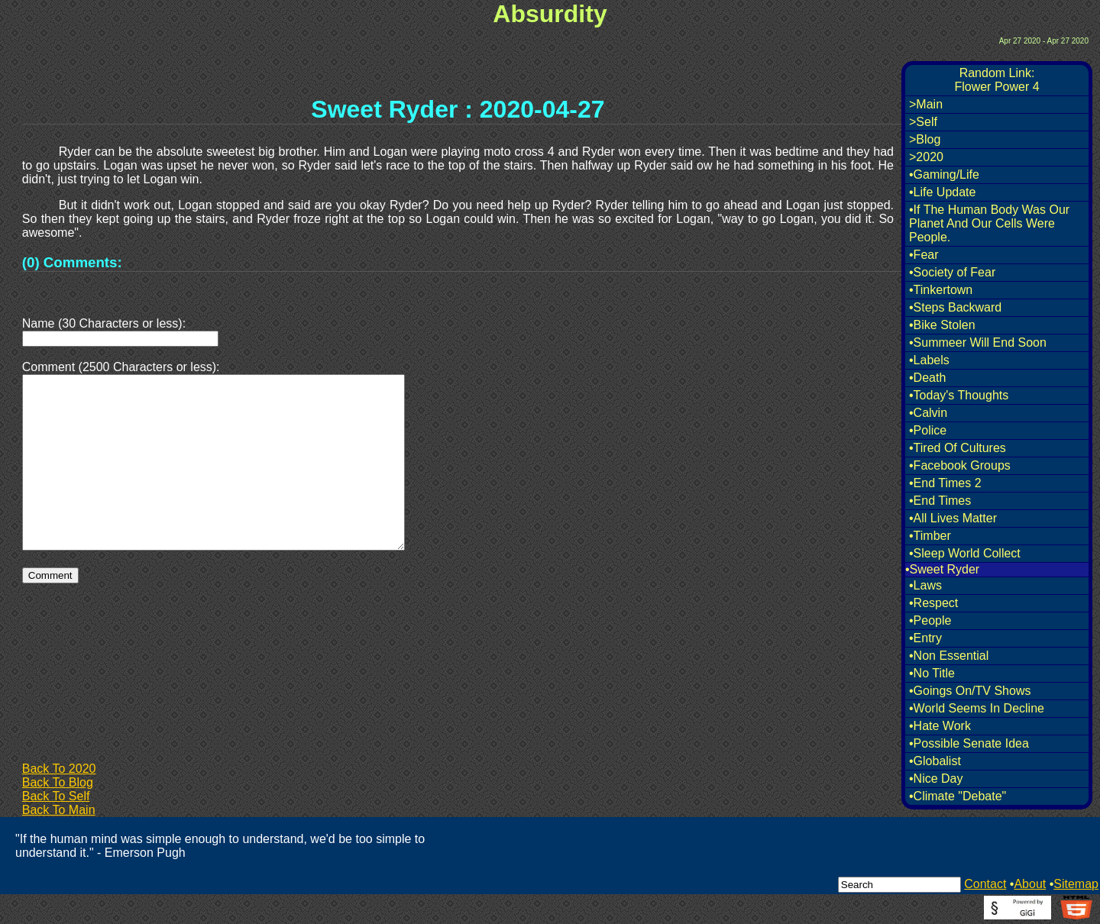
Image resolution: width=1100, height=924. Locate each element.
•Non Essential (948, 655)
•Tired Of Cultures (957, 447)
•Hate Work (940, 725)
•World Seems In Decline (976, 708)
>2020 (926, 156)
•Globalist (935, 760)
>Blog (924, 139)
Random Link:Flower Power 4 (996, 79)
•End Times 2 (945, 483)
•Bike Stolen (942, 324)
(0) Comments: (72, 262)
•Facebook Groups (960, 465)
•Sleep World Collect (965, 553)
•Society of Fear (952, 272)
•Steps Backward (955, 307)
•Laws (925, 585)
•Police (927, 430)
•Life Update (942, 192)
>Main (926, 104)
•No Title (932, 673)
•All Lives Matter (953, 518)
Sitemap (1075, 883)
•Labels (929, 360)
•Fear (924, 254)
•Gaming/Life (944, 174)
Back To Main (58, 809)
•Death (927, 377)
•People (930, 620)
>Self (923, 121)
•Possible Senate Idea (969, 743)
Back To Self (56, 796)
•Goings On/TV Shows (969, 690)
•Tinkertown (940, 289)
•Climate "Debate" (957, 796)
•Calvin (928, 412)
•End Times (940, 500)
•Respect (933, 602)
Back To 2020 (59, 768)
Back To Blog (57, 782)
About (1030, 883)
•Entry (925, 638)
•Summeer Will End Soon (978, 342)
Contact (985, 883)
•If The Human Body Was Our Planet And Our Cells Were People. (989, 223)
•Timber (930, 535)
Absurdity (550, 13)
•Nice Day (936, 778)
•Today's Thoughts (958, 395)
